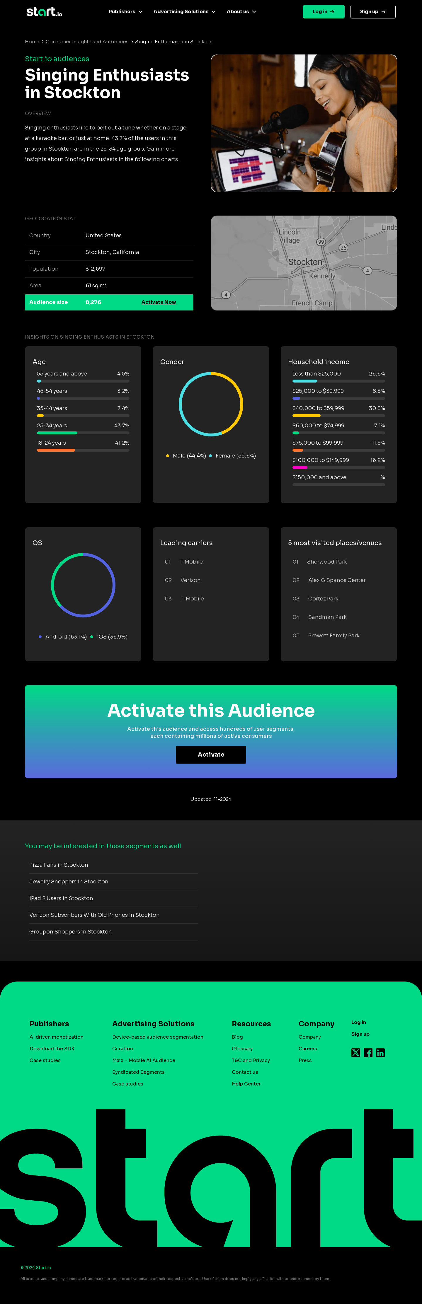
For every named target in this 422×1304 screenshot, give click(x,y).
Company (314, 1024)
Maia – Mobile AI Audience (143, 1060)
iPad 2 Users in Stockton (61, 898)
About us (238, 11)
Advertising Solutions (181, 11)
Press (305, 1060)
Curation (122, 1049)
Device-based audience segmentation (157, 1037)
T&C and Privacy (251, 1060)
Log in (320, 11)
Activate (211, 754)
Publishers (122, 11)
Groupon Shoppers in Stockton (70, 931)
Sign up (369, 11)
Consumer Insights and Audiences (87, 42)
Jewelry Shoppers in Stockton (68, 881)
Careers (308, 1049)
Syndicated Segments (138, 1072)
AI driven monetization (57, 1037)
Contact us (245, 1072)
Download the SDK (52, 1049)
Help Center (246, 1084)
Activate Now (159, 302)
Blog (237, 1037)
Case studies (45, 1060)
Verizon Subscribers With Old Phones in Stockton (94, 915)
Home (32, 42)
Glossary (242, 1049)
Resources (251, 1024)
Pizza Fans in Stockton (58, 865)
